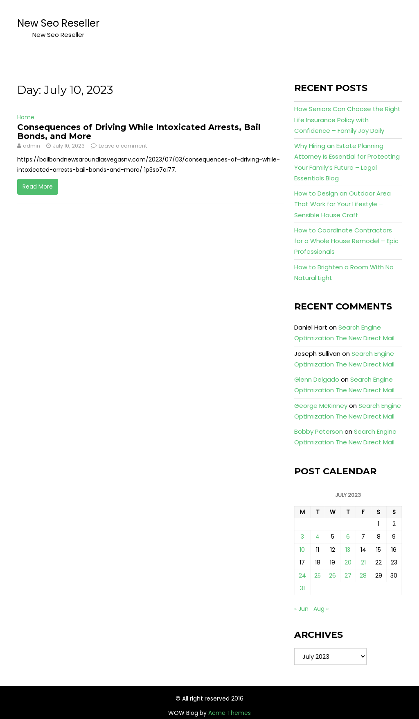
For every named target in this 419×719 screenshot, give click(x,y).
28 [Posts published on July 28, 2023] (363, 575)
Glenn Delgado (316, 379)
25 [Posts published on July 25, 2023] (317, 575)
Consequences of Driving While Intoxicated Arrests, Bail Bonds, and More (139, 131)
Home (25, 117)
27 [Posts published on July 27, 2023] (348, 575)
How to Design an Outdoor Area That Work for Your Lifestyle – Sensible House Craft (342, 204)
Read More (38, 186)
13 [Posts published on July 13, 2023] (347, 550)
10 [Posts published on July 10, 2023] (302, 550)
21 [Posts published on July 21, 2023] (363, 562)
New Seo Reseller (58, 23)
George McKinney (320, 405)
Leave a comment (123, 146)
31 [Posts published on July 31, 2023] (302, 588)
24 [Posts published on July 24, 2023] (302, 575)
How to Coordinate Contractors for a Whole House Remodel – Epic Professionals (346, 241)
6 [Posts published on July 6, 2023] (348, 536)
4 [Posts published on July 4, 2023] (317, 536)
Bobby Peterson (318, 431)
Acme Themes (229, 713)
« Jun (301, 609)
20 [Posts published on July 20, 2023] (348, 562)
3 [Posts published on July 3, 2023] (302, 536)
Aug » (321, 609)
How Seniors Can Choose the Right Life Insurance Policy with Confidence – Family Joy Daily (347, 120)
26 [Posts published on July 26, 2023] (332, 575)
